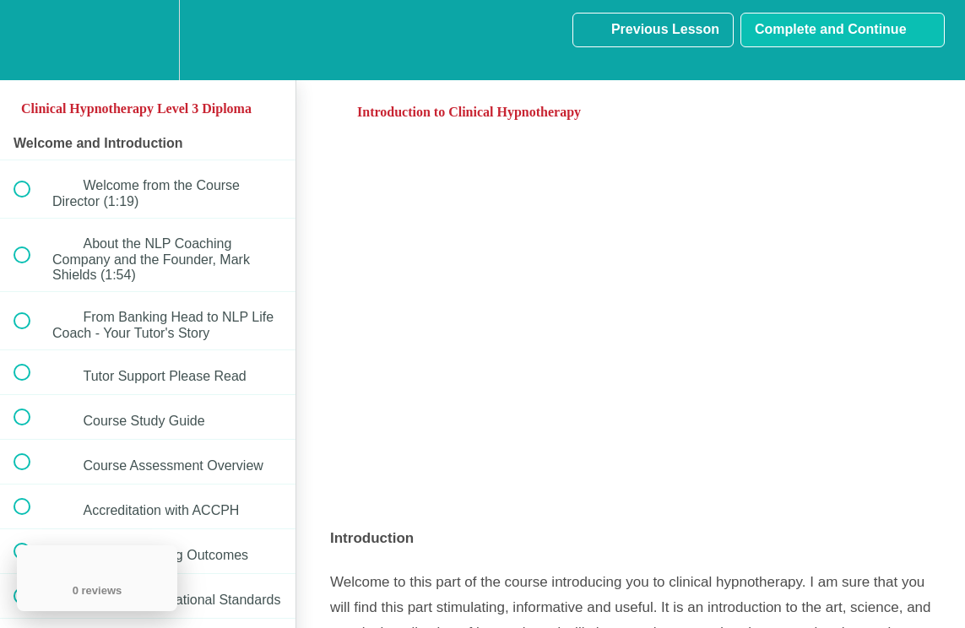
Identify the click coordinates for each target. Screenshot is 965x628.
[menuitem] (148, 40)
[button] (31, 40)
